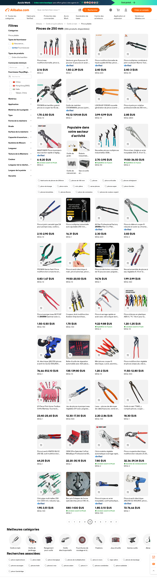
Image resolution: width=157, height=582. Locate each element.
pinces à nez (50, 566)
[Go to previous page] (69, 521)
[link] (153, 557)
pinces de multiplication (75, 560)
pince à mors (96, 560)
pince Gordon (128, 186)
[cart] (119, 10)
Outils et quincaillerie (54, 24)
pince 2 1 (82, 566)
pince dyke (35, 560)
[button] (79, 10)
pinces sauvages (16, 566)
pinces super (111, 186)
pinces (93, 180)
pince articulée (109, 180)
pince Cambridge (16, 571)
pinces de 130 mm (77, 180)
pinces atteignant (129, 180)
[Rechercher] (91, 10)
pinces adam (67, 566)
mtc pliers (78, 186)
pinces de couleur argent (108, 192)
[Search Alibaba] (56, 10)
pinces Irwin (34, 566)
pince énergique (52, 560)
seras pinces (94, 186)
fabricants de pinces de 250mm (51, 180)
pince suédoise (120, 566)
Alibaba (39, 24)
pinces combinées (100, 566)
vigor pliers (112, 560)
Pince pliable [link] (86, 24)
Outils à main (72, 24)
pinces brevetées (45, 192)
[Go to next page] (116, 521)
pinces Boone (64, 192)
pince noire (62, 186)
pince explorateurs (17, 560)
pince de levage (45, 186)
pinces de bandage (131, 560)
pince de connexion (84, 192)
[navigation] (20, 273)
